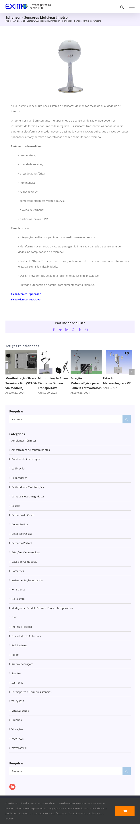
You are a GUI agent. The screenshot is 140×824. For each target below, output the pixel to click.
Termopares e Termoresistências (31, 692)
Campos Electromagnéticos (27, 496)
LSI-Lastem (18, 599)
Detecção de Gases (22, 515)
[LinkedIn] (12, 787)
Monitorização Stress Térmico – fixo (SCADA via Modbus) (21, 383)
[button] (8, 372)
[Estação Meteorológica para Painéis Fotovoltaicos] (86, 351)
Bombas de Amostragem (26, 459)
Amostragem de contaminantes (30, 450)
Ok (124, 811)
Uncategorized (20, 710)
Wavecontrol (19, 748)
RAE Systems (19, 645)
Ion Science (18, 589)
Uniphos (16, 720)
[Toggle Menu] (131, 7)
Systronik (17, 682)
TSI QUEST (17, 701)
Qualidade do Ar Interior (26, 636)
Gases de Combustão (24, 561)
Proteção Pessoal (21, 626)
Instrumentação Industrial (27, 580)
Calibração (17, 468)
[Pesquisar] (126, 419)
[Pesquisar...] (65, 419)
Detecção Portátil (21, 543)
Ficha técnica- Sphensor (26, 294)
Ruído (15, 654)
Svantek (16, 673)
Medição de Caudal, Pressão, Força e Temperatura (42, 608)
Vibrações (17, 729)
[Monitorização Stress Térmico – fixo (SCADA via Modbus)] (21, 351)
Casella (15, 505)
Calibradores (19, 478)
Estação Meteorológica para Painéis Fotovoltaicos (86, 383)
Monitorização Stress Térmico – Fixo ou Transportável (53, 383)
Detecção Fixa (19, 524)
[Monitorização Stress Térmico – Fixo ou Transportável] (53, 351)
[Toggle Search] (122, 7)
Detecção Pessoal (21, 533)
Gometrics (17, 571)
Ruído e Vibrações (22, 664)
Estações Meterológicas (25, 552)
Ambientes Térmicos (23, 440)
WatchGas (17, 738)
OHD (14, 617)
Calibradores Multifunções (27, 487)
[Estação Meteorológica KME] (119, 351)
